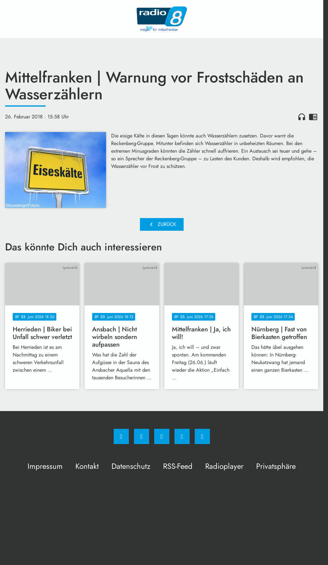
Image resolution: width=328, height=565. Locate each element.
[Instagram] (141, 436)
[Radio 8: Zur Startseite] (161, 19)
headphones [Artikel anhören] (301, 116)
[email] (202, 436)
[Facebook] (121, 436)
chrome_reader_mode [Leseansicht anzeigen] (313, 116)
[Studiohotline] (182, 436)
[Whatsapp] (161, 436)
